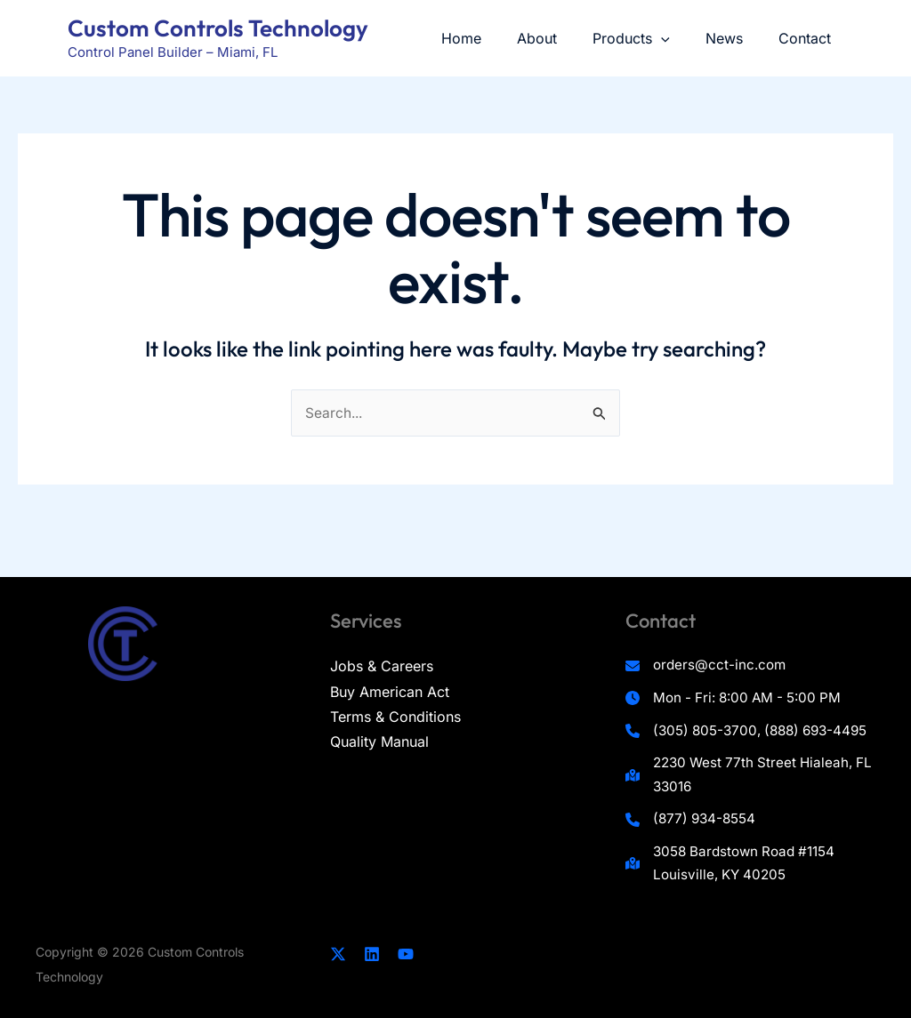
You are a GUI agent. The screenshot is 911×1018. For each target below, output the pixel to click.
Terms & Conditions (395, 681)
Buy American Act (389, 656)
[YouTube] (406, 954)
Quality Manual (379, 706)
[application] (679, 38)
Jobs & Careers (381, 631)
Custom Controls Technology (218, 28)
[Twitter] (338, 954)
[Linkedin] (372, 954)
